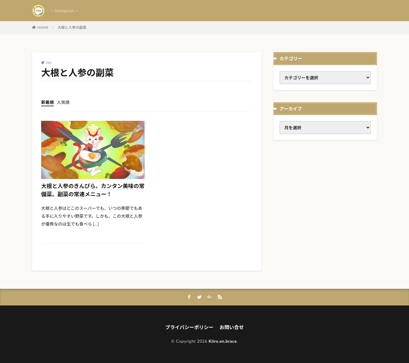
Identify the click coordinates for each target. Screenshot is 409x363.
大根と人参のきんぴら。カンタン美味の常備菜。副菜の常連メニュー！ (92, 190)
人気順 (63, 102)
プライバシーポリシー (189, 327)
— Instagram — (64, 10)
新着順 (47, 102)
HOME (42, 27)
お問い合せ (232, 327)
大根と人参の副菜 (72, 27)
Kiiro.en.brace (223, 341)
